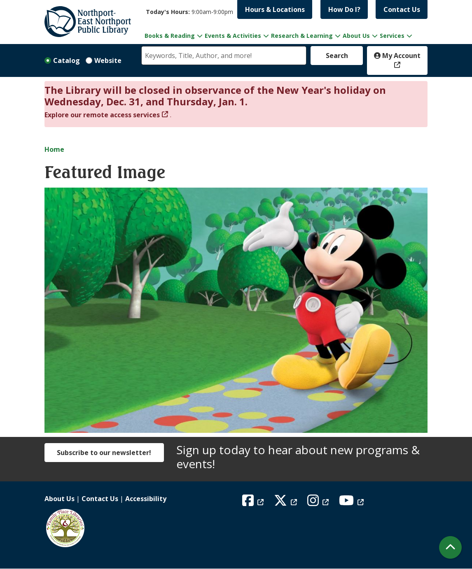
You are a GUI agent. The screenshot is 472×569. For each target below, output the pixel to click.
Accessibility (145, 498)
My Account (397, 55)
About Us (59, 498)
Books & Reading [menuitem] (170, 35)
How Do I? (344, 9)
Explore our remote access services (102, 114)
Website (108, 60)
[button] (189, 11)
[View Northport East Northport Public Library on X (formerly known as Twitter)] (286, 502)
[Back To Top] (450, 547)
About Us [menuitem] (356, 35)
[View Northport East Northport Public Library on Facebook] (254, 502)
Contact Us (401, 9)
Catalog (66, 60)
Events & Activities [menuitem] (233, 35)
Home (54, 149)
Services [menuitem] (392, 35)
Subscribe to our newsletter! (104, 452)
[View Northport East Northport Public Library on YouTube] (352, 502)
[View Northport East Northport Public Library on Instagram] (319, 502)
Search (337, 55)
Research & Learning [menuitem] (302, 35)
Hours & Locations (275, 9)
